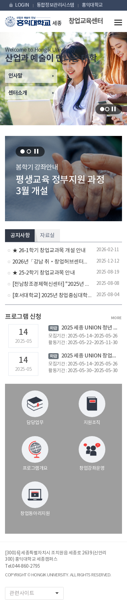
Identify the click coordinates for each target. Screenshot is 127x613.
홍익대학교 (92, 5)
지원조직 (92, 407)
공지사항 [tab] (20, 236)
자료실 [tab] (47, 236)
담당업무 (35, 407)
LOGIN (19, 5)
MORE (116, 318)
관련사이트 (36, 593)
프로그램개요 (35, 453)
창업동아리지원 (35, 498)
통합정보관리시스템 (55, 5)
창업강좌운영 (92, 453)
